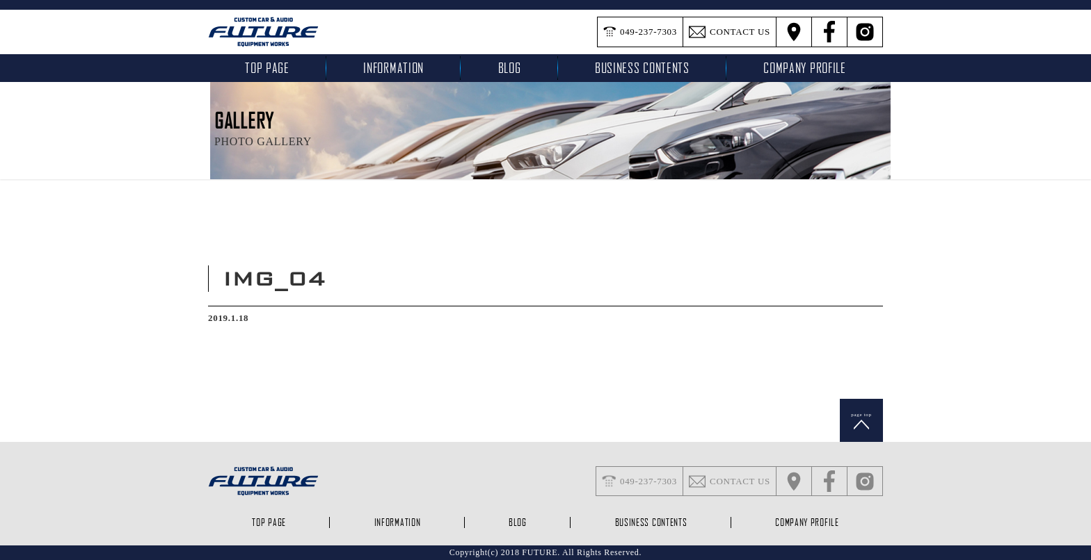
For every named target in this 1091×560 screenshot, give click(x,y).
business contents (642, 68)
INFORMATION (393, 68)
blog (509, 68)
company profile (804, 68)
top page (267, 68)
